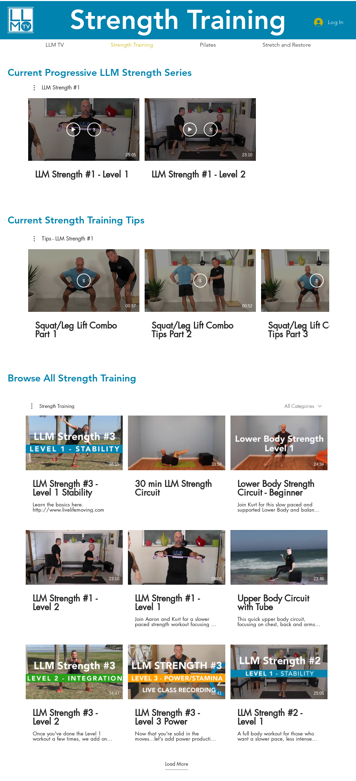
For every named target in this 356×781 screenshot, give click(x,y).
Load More (176, 764)
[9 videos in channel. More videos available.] (176, 578)
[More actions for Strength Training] (52, 406)
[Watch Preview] (73, 129)
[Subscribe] (94, 129)
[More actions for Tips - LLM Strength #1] (64, 239)
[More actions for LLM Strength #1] (57, 88)
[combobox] (303, 406)
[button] (57, 88)
